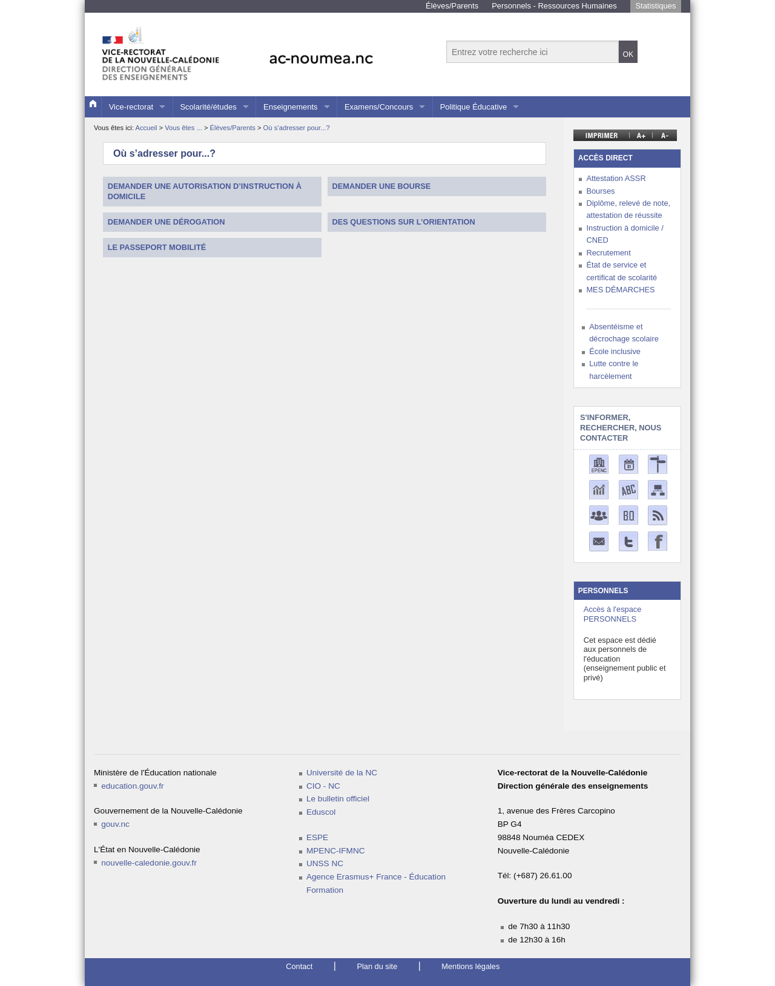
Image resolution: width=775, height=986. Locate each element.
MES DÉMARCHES (620, 289)
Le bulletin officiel (337, 798)
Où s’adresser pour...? (296, 127)
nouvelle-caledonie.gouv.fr (149, 862)
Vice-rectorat (131, 106)
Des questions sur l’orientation (403, 221)
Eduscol (320, 812)
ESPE (317, 837)
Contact (299, 966)
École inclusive (615, 351)
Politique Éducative (473, 106)
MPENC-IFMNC (335, 850)
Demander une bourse (381, 186)
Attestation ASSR (615, 178)
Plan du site (377, 966)
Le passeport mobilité (157, 247)
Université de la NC (341, 772)
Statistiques (655, 5)
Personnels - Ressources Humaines (554, 5)
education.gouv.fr (132, 785)
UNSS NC (324, 863)
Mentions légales (470, 966)
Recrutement (608, 252)
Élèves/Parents (452, 5)
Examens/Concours (379, 106)
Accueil (146, 127)
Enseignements (290, 106)
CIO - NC (323, 785)
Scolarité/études (208, 106)
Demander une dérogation (166, 221)
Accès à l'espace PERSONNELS (613, 614)
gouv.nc (115, 824)
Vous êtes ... (184, 127)
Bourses (600, 191)
